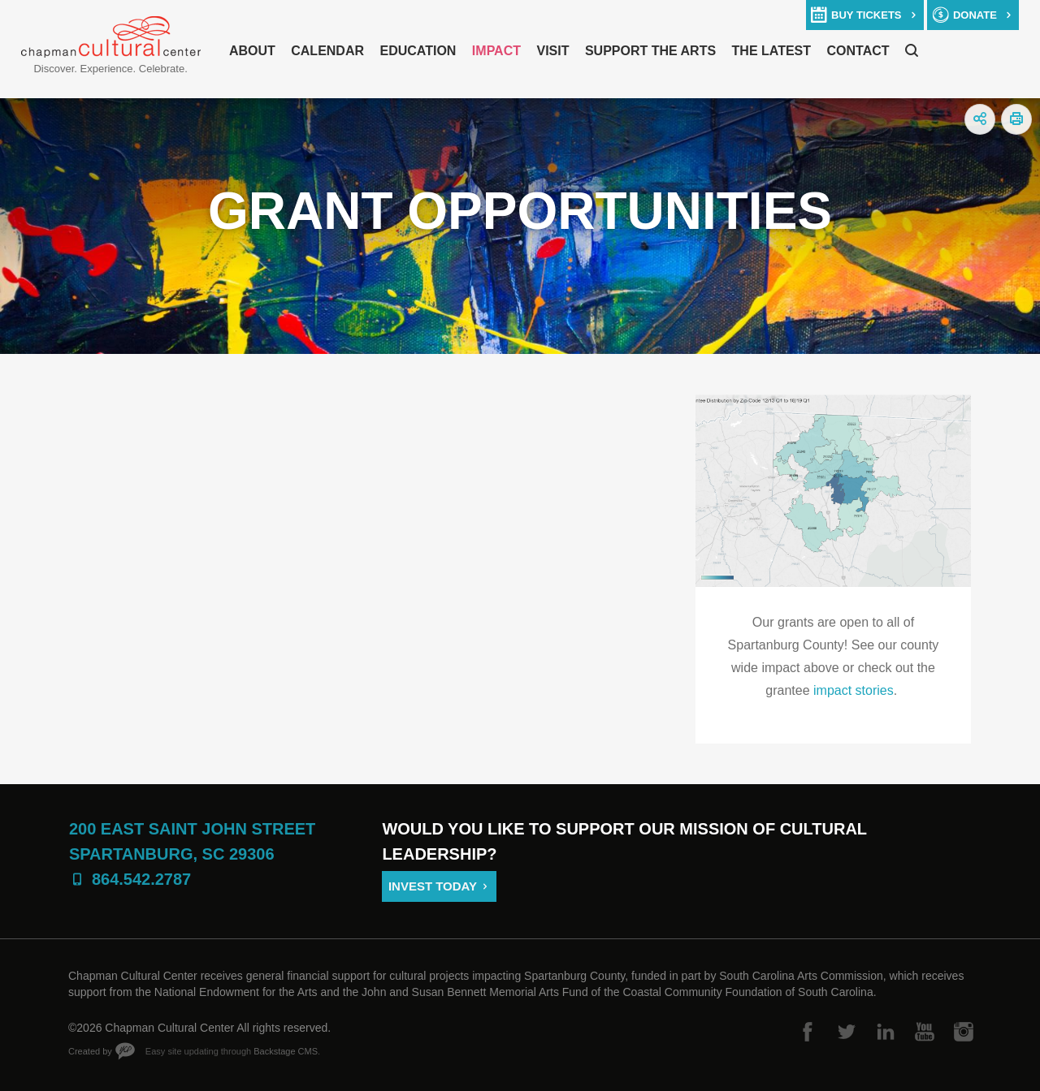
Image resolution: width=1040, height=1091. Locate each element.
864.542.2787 (141, 879)
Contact (858, 51)
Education (417, 51)
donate (975, 15)
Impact (496, 51)
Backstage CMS (286, 1051)
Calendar (327, 51)
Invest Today (432, 886)
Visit (552, 51)
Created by (90, 1051)
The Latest (771, 51)
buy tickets (866, 15)
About (252, 51)
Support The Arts (650, 51)
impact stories (853, 690)
